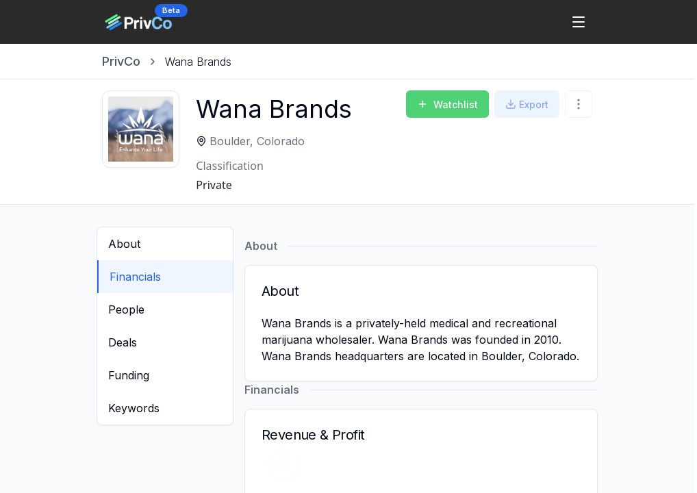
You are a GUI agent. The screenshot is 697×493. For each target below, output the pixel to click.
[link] (198, 61)
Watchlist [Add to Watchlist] (447, 104)
